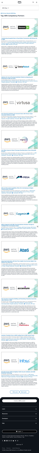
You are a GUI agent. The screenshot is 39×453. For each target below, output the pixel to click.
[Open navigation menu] (2, 2)
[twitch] (11, 441)
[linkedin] (6, 441)
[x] (2, 441)
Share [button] (15, 44)
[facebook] (4, 441)
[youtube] (13, 441)
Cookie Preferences (16, 448)
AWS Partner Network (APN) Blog (8, 13)
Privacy (3, 448)
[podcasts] (15, 441)
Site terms (8, 448)
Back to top (19, 444)
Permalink (3, 44)
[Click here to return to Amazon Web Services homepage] (19, 2)
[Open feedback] (37, 226)
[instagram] (9, 441)
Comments (10, 44)
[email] (17, 441)
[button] (19, 8)
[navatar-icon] (36, 2)
